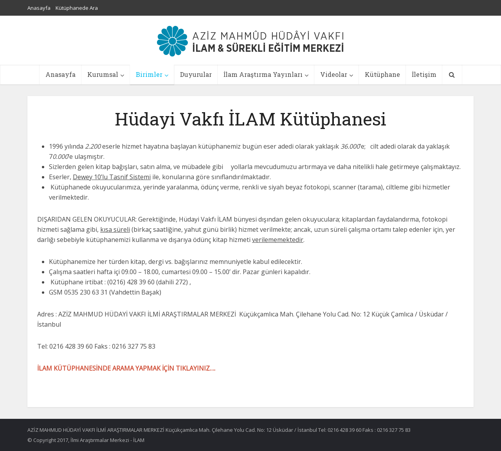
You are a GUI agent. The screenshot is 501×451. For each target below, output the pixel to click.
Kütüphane (382, 74)
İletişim (424, 74)
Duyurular (196, 74)
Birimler (149, 74)
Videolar (333, 74)
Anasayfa (38, 7)
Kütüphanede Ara (77, 7)
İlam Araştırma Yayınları (263, 74)
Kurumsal (102, 74)
